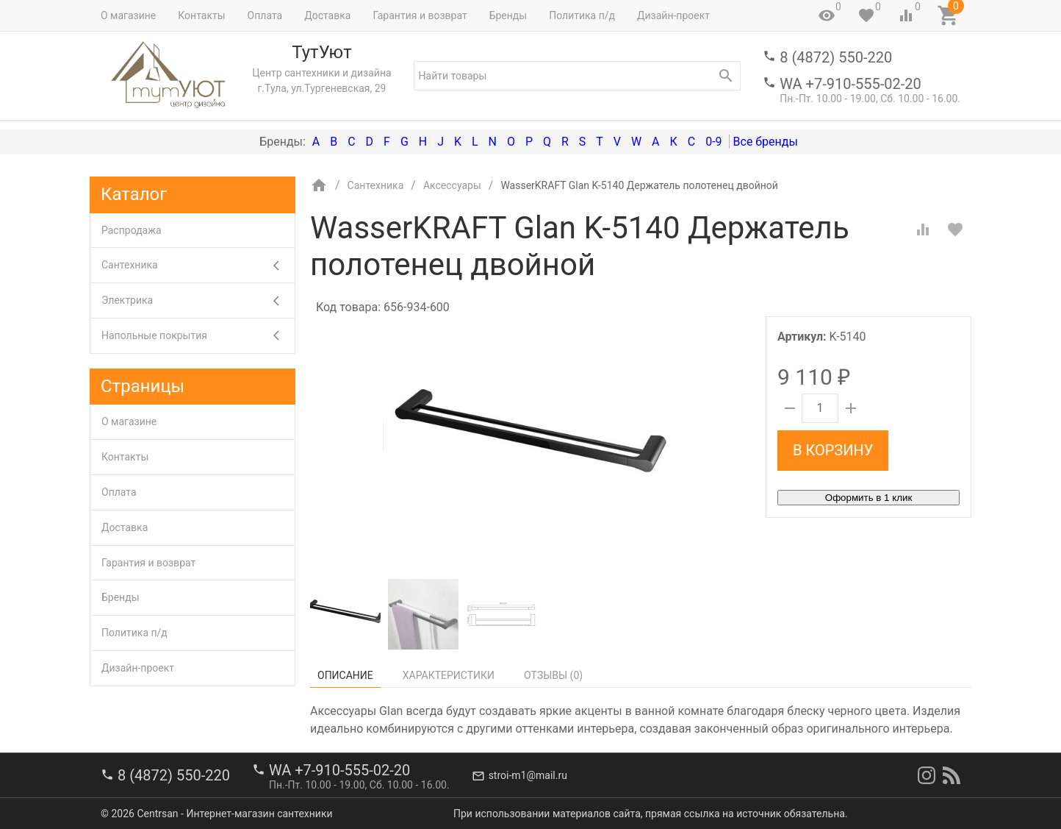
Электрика (198, 300)
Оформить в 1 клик (868, 497)
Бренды (508, 15)
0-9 (713, 142)
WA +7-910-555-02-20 (850, 84)
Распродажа (131, 230)
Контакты (201, 15)
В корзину (833, 450)
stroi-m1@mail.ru (528, 775)
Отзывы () (553, 675)
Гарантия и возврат (420, 15)
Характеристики (448, 675)
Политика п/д (582, 15)
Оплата (265, 15)
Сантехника (198, 265)
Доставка (327, 15)
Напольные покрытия (198, 336)
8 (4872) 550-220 (836, 57)
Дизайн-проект (673, 15)
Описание (345, 675)
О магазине (128, 15)
